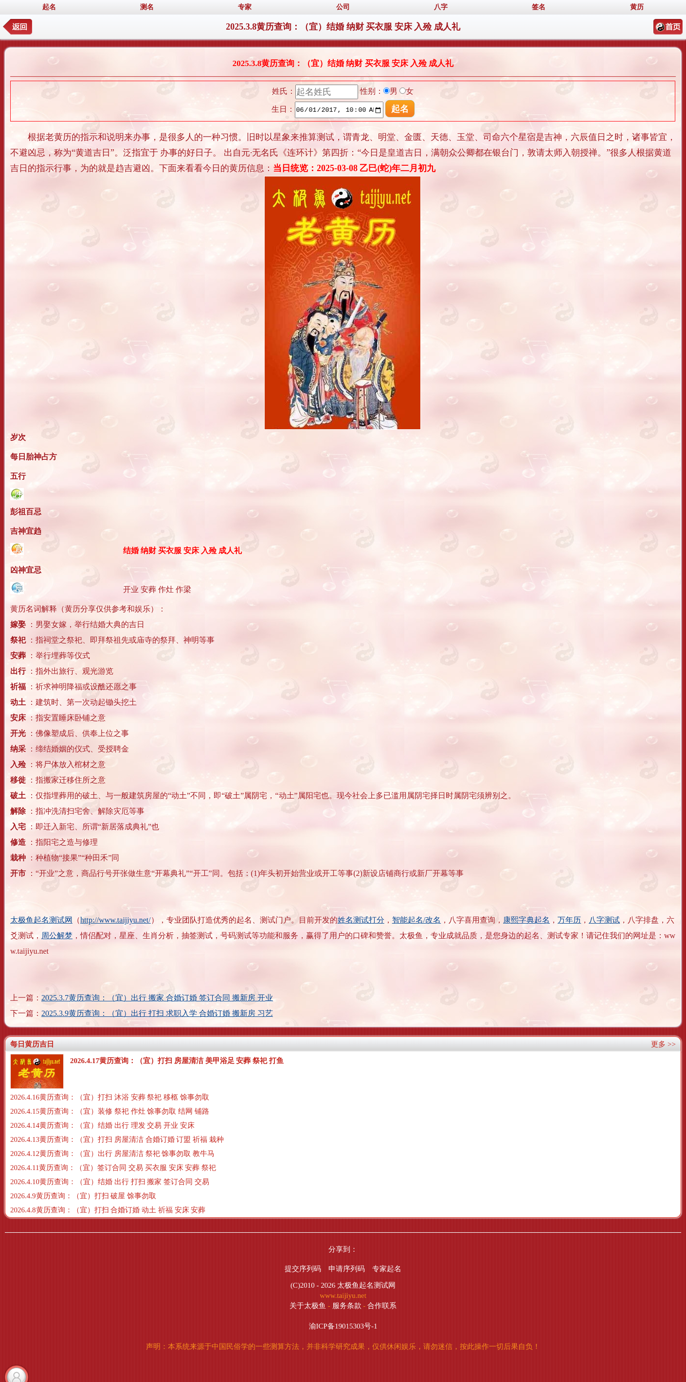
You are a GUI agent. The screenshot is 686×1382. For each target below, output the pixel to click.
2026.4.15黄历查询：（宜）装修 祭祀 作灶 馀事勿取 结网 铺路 (109, 1111)
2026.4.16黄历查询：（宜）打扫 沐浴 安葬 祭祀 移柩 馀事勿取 (109, 1097)
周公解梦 (56, 935)
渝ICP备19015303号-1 (343, 1326)
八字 (441, 7)
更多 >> (663, 1044)
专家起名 (386, 1269)
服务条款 (346, 1306)
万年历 (569, 920)
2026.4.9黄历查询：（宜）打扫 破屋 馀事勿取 (83, 1196)
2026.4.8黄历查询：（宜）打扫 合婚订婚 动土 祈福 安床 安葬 (107, 1210)
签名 (538, 7)
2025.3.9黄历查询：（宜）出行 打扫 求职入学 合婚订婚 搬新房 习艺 (157, 1013)
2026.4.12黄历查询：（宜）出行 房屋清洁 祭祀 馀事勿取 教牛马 (112, 1153)
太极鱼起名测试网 (41, 920)
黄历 (637, 7)
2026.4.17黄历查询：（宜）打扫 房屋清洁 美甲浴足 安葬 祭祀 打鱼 (177, 1061)
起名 (49, 7)
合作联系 (382, 1306)
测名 (147, 7)
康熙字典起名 (526, 920)
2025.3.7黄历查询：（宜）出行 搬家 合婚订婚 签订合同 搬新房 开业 (157, 998)
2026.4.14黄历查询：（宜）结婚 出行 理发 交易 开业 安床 (102, 1125)
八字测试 (604, 920)
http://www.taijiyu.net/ (115, 920)
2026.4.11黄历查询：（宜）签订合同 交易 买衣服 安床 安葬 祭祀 (113, 1168)
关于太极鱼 (307, 1306)
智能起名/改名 (416, 920)
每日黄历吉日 (32, 1044)
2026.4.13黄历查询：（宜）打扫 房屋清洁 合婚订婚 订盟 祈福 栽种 (117, 1139)
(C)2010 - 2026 (313, 1285)
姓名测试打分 (361, 920)
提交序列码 (303, 1269)
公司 (343, 7)
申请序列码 (346, 1269)
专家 (245, 7)
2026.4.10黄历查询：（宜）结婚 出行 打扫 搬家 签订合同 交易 (109, 1182)
